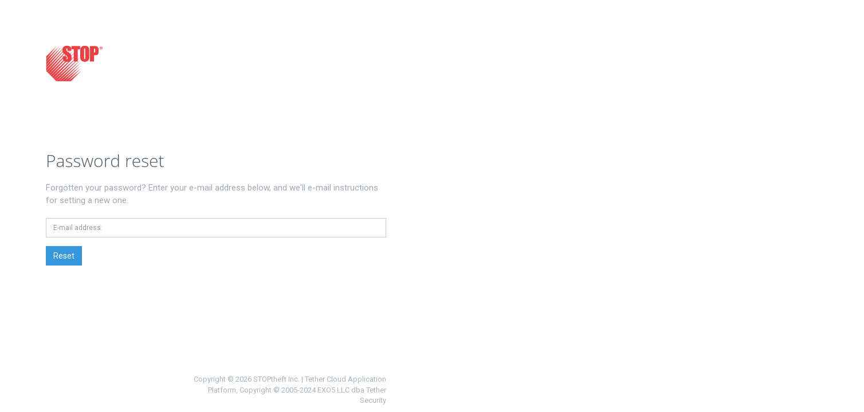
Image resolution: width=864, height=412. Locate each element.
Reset (63, 255)
